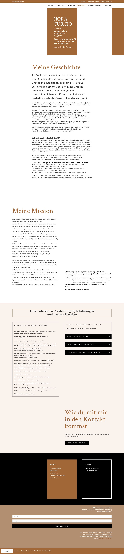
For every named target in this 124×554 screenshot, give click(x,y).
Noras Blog (60, 5)
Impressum (83, 1)
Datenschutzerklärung (105, 538)
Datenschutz (91, 1)
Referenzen (71, 5)
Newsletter (108, 5)
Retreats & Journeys (94, 5)
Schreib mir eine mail (76, 443)
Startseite (51, 5)
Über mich (80, 5)
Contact (88, 464)
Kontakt (97, 1)
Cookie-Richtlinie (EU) (106, 1)
